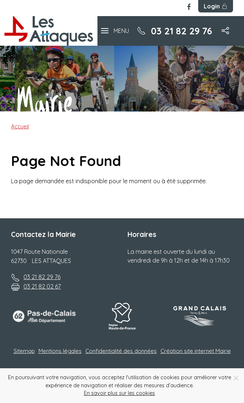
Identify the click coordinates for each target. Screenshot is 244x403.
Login (216, 6)
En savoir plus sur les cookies (119, 393)
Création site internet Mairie (195, 350)
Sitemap (24, 350)
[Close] (236, 378)
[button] (115, 31)
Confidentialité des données (121, 350)
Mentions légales (60, 350)
